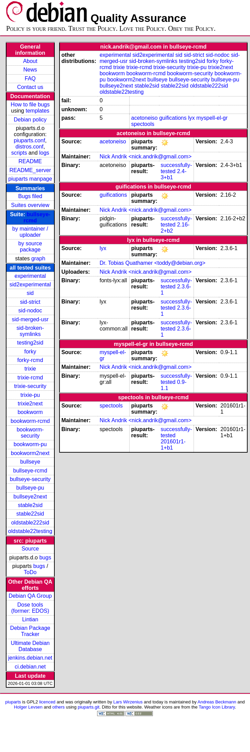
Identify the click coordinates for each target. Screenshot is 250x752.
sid (30, 293)
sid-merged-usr (30, 319)
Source (30, 549)
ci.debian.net (30, 667)
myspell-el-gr (212, 118)
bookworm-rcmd (30, 421)
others (58, 707)
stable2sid (30, 505)
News (30, 70)
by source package (30, 246)
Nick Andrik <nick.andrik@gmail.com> (146, 156)
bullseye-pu (30, 488)
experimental (30, 276)
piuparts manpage (30, 179)
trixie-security (30, 386)
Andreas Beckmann (217, 701)
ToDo (30, 572)
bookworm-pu (30, 444)
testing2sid (30, 343)
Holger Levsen (28, 707)
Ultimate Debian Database (30, 646)
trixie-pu (30, 395)
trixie (30, 369)
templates (37, 111)
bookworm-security (30, 433)
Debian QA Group (30, 596)
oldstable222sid (30, 523)
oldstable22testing (30, 531)
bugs (45, 557)
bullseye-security (30, 479)
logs (44, 153)
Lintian (30, 619)
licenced (47, 701)
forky (30, 351)
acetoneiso (144, 118)
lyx (191, 118)
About (30, 61)
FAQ (30, 78)
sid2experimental (30, 284)
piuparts (13, 701)
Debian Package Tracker (30, 631)
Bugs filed (30, 196)
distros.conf (29, 147)
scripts (19, 153)
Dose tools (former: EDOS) (30, 608)
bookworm (30, 412)
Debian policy (30, 119)
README (30, 161)
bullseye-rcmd (30, 471)
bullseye (30, 462)
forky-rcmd (30, 360)
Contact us (30, 87)
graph (38, 258)
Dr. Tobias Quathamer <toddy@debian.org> (152, 263)
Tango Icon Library (217, 707)
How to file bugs (30, 104)
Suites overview (30, 205)
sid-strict (30, 302)
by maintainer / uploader (30, 232)
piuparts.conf (29, 140)
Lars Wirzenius (128, 701)
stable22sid (30, 514)
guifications (172, 118)
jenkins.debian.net (30, 658)
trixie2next (30, 403)
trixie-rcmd (30, 377)
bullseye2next (30, 497)
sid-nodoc (30, 310)
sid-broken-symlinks (30, 331)
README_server (30, 170)
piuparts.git (88, 707)
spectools (143, 124)
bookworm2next (30, 453)
